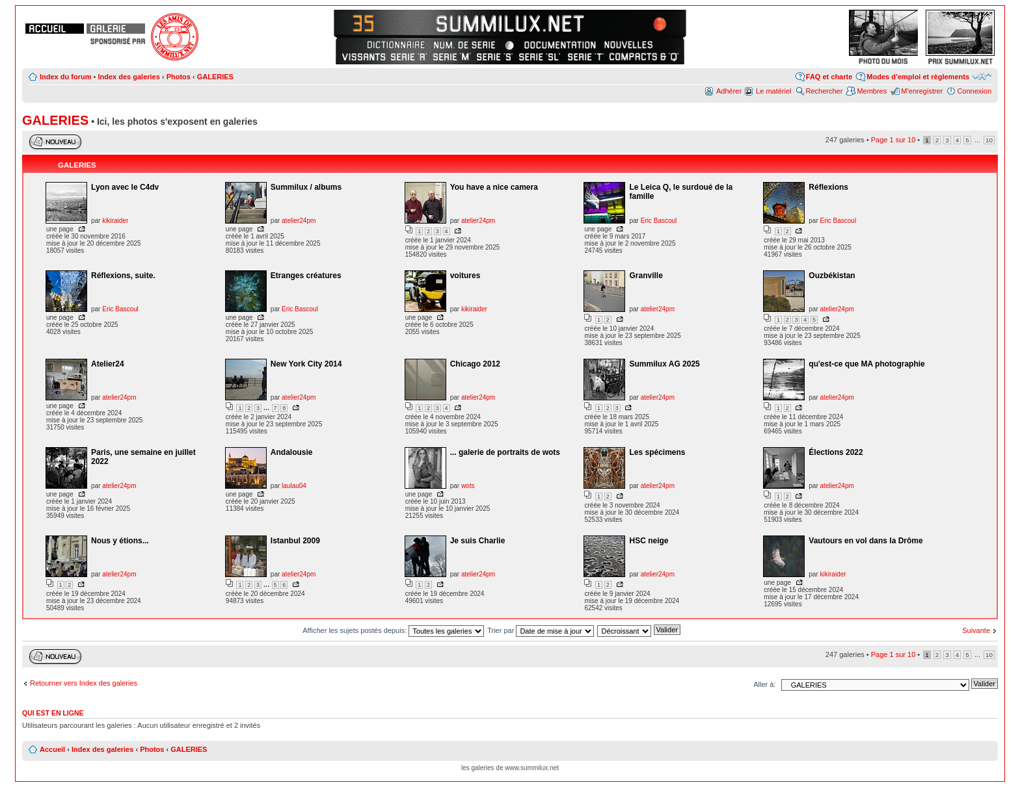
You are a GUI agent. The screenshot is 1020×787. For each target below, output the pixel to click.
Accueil (52, 749)
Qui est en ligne (53, 713)
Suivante (976, 630)
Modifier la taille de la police (982, 76)
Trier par (540, 630)
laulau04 (294, 485)
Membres (872, 91)
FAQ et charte (829, 77)
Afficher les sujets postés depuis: (393, 630)
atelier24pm (298, 220)
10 (989, 140)
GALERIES (215, 77)
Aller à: (764, 684)
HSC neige (648, 540)
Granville (645, 275)
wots (468, 485)
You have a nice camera (494, 187)
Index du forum (65, 77)
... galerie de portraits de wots (505, 452)
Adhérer (729, 91)
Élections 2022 (836, 452)
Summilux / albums (306, 187)
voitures (465, 275)
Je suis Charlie (477, 540)
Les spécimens (657, 452)
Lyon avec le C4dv (125, 187)
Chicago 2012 (475, 363)
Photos (179, 77)
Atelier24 (107, 363)
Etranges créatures (306, 275)
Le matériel (773, 91)
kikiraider (115, 220)
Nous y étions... (120, 540)
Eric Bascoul (659, 220)
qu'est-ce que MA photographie (866, 363)
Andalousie (292, 452)
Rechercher (824, 91)
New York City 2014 (306, 363)
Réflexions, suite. (123, 275)
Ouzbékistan (832, 275)
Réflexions (828, 187)
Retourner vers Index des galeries (83, 683)
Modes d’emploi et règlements (917, 77)
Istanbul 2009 (295, 540)
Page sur (893, 140)
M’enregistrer (922, 91)
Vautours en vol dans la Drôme (865, 540)
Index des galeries (128, 77)
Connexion (974, 91)
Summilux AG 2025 (664, 363)
